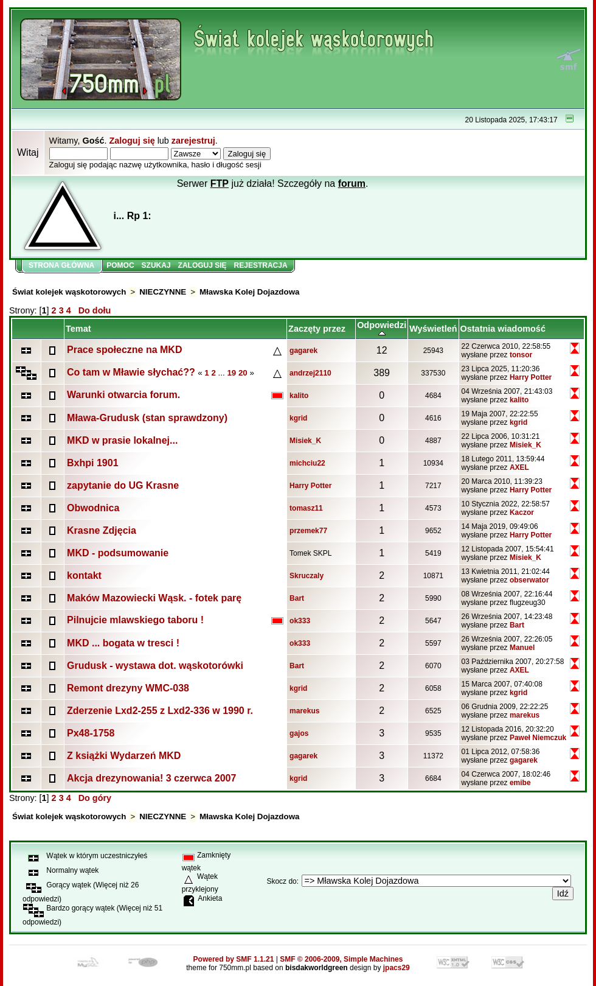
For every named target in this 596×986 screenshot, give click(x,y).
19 (231, 372)
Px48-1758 (90, 733)
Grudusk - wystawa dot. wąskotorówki (155, 665)
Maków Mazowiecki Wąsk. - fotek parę (154, 598)
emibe (520, 782)
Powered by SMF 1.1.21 (233, 959)
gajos (298, 733)
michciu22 (307, 463)
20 (243, 372)
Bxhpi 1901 (92, 463)
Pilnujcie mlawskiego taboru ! (135, 620)
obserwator (529, 580)
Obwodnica (93, 508)
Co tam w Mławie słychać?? (131, 372)
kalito (298, 395)
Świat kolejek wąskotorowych (69, 291)
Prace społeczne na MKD (124, 349)
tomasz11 (306, 508)
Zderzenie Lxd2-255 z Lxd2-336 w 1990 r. (160, 710)
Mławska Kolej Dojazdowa (249, 291)
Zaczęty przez (316, 329)
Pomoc (120, 265)
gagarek (303, 350)
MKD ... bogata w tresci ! (123, 643)
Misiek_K (305, 440)
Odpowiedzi (381, 328)
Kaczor (522, 512)
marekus (304, 711)
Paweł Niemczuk (538, 737)
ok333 (299, 621)
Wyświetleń (433, 329)
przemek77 (308, 530)
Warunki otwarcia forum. (123, 395)
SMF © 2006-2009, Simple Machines (341, 959)
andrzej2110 (310, 373)
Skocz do (281, 881)
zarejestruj (193, 140)
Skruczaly (306, 576)
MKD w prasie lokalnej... (122, 440)
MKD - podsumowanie (117, 553)
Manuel (522, 647)
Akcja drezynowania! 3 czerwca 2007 (151, 778)
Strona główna (61, 265)
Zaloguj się (131, 140)
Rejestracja (261, 265)
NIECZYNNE (162, 291)
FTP (219, 183)
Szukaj (156, 265)
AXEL (519, 467)
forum (352, 183)
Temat (78, 329)
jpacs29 (396, 967)
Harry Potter (531, 377)
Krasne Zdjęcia (101, 530)
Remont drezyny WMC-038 (128, 688)
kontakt (84, 575)
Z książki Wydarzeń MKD (124, 755)
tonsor (521, 355)
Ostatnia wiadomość (503, 329)
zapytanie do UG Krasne (123, 485)
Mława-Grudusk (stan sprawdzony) (147, 418)
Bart (296, 598)
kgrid (298, 418)
